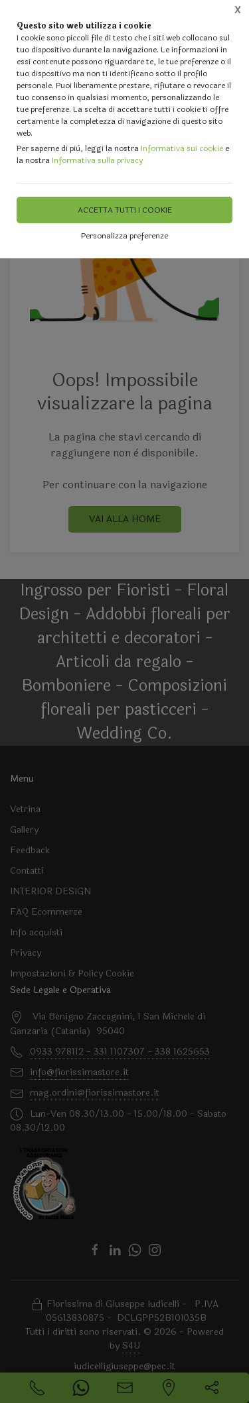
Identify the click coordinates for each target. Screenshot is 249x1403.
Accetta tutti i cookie (125, 210)
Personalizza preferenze (124, 236)
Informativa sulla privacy (97, 160)
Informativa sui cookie (182, 148)
